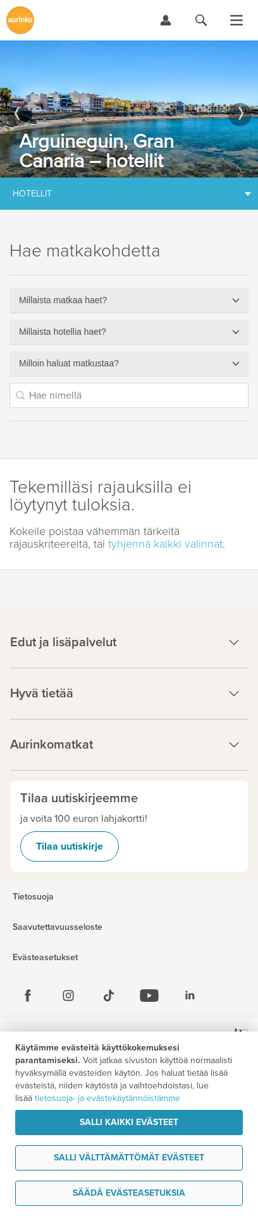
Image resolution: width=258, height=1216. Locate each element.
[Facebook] (28, 995)
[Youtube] (149, 995)
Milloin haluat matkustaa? (69, 363)
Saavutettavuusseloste (57, 927)
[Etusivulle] (20, 20)
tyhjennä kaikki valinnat (165, 544)
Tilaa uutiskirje (69, 846)
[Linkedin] (189, 995)
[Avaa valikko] (236, 20)
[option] (129, 109)
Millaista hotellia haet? (62, 332)
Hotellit (32, 193)
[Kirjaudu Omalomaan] (165, 20)
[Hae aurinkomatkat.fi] (201, 20)
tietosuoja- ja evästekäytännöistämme (107, 1098)
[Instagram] (68, 995)
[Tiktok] (108, 995)
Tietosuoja (33, 897)
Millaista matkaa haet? (63, 300)
